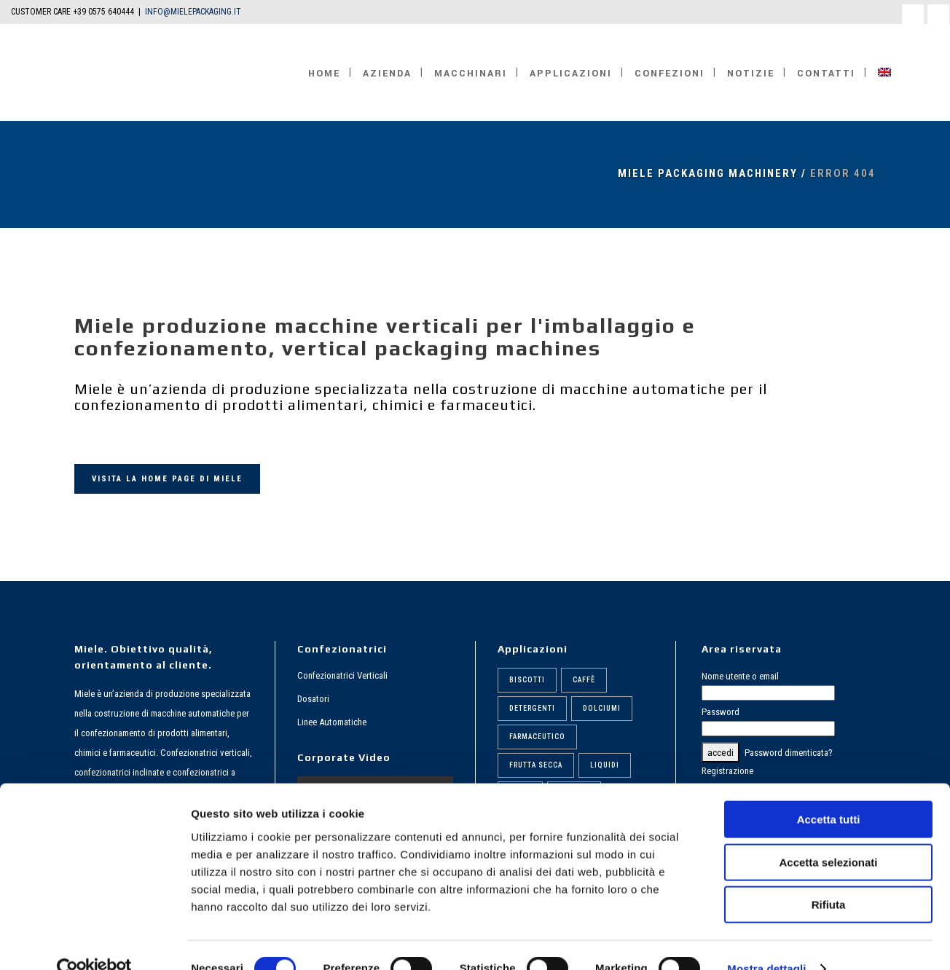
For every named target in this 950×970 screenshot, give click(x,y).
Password (720, 711)
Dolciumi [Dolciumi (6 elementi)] (602, 708)
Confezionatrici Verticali (342, 675)
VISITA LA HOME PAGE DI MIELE (167, 479)
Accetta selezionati (828, 835)
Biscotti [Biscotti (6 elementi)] (527, 680)
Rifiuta (829, 877)
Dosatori (313, 698)
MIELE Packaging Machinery (708, 173)
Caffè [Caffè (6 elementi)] (584, 680)
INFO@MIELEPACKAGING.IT (193, 12)
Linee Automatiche (331, 722)
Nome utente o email (740, 676)
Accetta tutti (828, 792)
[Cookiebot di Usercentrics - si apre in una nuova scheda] (94, 942)
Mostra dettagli (766, 941)
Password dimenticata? (789, 752)
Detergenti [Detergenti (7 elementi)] (532, 708)
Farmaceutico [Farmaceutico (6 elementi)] (537, 737)
